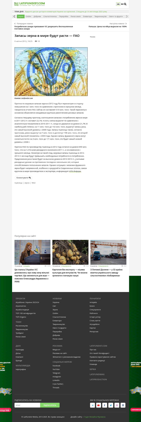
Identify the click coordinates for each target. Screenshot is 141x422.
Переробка (63, 16)
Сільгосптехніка (50, 16)
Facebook (56, 365)
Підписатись (50, 404)
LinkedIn (56, 379)
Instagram (57, 375)
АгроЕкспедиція (22, 308)
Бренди (19, 359)
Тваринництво (100, 16)
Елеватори (87, 16)
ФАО (33, 182)
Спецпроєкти (66, 265)
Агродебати (94, 323)
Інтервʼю (26, 265)
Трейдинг (20, 332)
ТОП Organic (21, 316)
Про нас (93, 348)
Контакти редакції (97, 359)
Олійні (28, 16)
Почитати (95, 297)
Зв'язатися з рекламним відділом (66, 356)
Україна (56, 301)
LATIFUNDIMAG (97, 373)
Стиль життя (95, 319)
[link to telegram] (92, 404)
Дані (18, 345)
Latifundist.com (98, 345)
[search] (126, 4)
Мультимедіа (23, 364)
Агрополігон (21, 305)
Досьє (18, 352)
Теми (18, 321)
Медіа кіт (56, 348)
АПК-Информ (75, 171)
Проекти (20, 297)
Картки (93, 327)
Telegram (56, 372)
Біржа (93, 368)
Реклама (57, 345)
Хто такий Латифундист (99, 352)
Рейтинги (94, 312)
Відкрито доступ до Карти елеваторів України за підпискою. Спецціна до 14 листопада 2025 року (66, 11)
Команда (93, 363)
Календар (20, 348)
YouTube (56, 368)
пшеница (18, 182)
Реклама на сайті (60, 352)
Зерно (20, 16)
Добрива (37, 16)
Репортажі (94, 330)
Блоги (92, 305)
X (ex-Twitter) (58, 383)
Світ (54, 305)
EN (122, 4)
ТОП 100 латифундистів (25, 312)
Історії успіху (95, 316)
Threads (56, 386)
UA (118, 4)
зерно (26, 182)
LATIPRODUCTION (98, 378)
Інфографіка (21, 368)
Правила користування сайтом (103, 356)
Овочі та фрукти (116, 16)
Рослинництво (22, 325)
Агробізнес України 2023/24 (27, 301)
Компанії (19, 356)
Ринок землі (76, 16)
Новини (57, 297)
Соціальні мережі (62, 361)
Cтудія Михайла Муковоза (94, 416)
